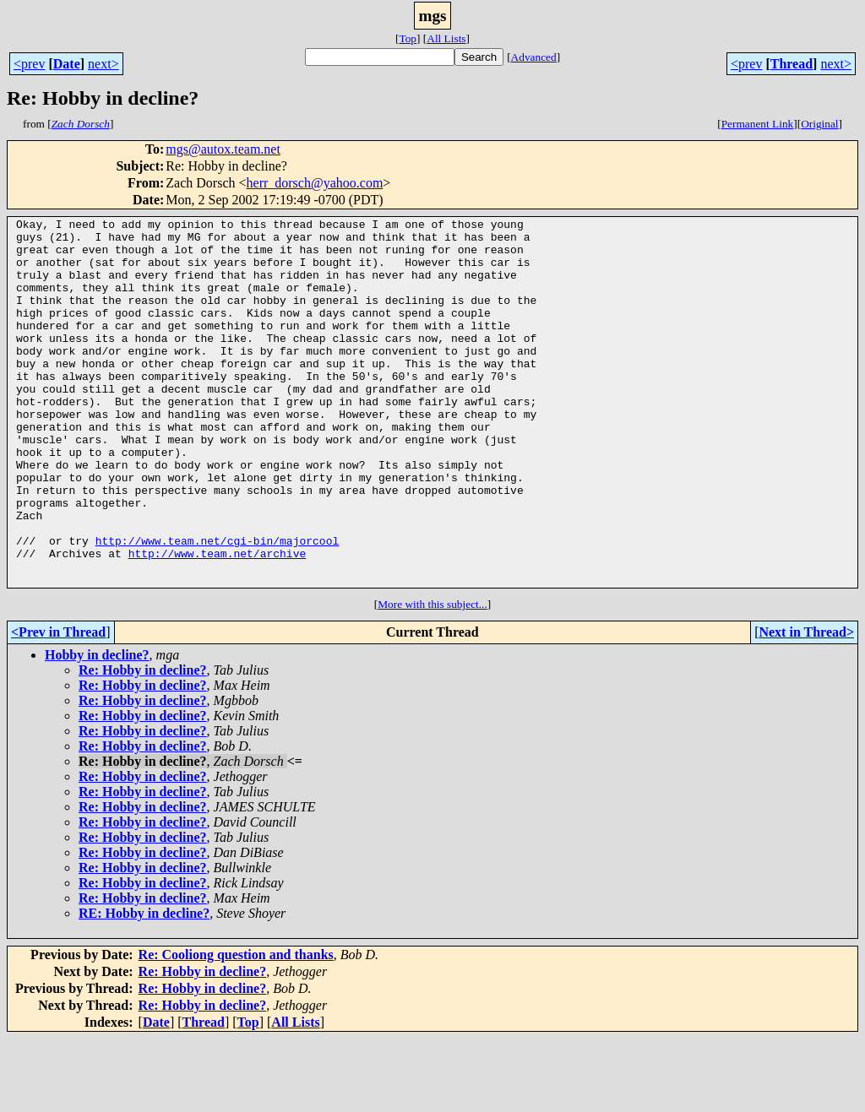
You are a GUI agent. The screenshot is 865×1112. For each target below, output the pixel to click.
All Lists (446, 38)
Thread (791, 64)
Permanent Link (757, 123)
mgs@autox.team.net (223, 149)
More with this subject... (432, 677)
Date (66, 64)
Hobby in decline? (97, 728)
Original (819, 123)
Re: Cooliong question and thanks (236, 1028)
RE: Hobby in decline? (144, 986)
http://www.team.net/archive (217, 621)
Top (407, 38)
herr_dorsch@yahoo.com (315, 183)
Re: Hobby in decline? (143, 743)
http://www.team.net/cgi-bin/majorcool (217, 606)
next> (103, 64)
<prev (29, 64)
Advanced (534, 57)
